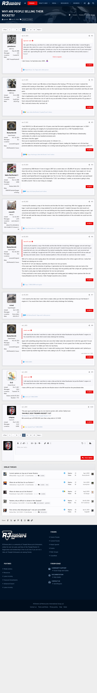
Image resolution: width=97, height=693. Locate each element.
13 (34, 30)
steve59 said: (27, 269)
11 (27, 30)
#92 (92, 80)
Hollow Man (12, 567)
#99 (92, 399)
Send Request (58, 639)
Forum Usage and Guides (61, 626)
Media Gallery (8, 624)
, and (33, 312)
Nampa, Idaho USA (14, 186)
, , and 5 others (40, 154)
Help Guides (57, 632)
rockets (30, 19)
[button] (36, 3)
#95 (92, 201)
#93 (92, 122)
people (24, 19)
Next (38, 30)
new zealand (40, 558)
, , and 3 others (39, 112)
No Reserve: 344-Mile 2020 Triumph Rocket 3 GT (36, 443)
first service (44, 567)
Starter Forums (54, 592)
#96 (92, 264)
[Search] (93, 3)
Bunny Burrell (85, 530)
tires (47, 540)
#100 (91, 434)
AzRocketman (13, 540)
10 (24, 30)
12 (31, 30)
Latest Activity (8, 631)
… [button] (13, 30)
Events (52, 603)
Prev (5, 30)
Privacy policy (54, 662)
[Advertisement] (48, 247)
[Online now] (11, 172)
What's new (43, 3)
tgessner (5, 19)
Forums (31, 3)
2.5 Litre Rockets (29, 531)
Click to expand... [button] (57, 57)
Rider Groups (54, 607)
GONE (17, 454)
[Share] (89, 35)
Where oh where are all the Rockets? (20, 547)
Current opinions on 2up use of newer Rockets (23, 528)
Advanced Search (9, 639)
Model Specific (54, 600)
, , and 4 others (36, 191)
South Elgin (16, 99)
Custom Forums (55, 596)
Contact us (33, 662)
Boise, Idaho (16, 342)
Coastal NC (16, 55)
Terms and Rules (43, 662)
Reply (90, 65)
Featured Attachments (11, 635)
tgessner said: (27, 41)
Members (76, 3)
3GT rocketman (13, 558)
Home (25, 3)
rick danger (86, 549)
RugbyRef (87, 567)
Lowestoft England (14, 144)
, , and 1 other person (36, 70)
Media (54, 3)
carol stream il (15, 221)
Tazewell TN (15, 419)
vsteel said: (26, 358)
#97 (92, 322)
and (31, 424)
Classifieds (53, 611)
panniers (47, 558)
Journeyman (86, 539)
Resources (65, 3)
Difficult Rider (12, 531)
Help (60, 662)
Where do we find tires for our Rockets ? (21, 537)
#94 (92, 165)
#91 (92, 36)
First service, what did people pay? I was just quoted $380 (27, 565)
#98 (92, 353)
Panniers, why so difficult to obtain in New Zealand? (25, 556)
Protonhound (12, 549)
